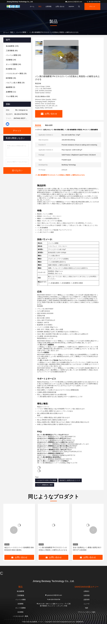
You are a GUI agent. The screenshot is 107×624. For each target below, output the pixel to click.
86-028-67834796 (93, 1)
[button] (14, 530)
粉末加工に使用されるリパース (70, 480)
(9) (10, 87)
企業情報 (48, 6)
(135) (12, 46)
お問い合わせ (60, 6)
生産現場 (86, 595)
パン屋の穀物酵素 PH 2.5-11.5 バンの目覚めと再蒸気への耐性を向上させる (53, 549)
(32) (11, 69)
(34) (11, 60)
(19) (16, 73)
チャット (92, 6)
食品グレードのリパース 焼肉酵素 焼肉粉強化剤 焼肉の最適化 (19, 549)
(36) (11, 78)
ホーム (32, 6)
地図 (86, 608)
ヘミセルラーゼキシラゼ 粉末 (46, 480)
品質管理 (86, 599)
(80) (12, 50)
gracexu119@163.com (74, 1)
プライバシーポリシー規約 (86, 612)
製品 (39, 6)
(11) (11, 92)
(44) (12, 96)
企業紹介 (86, 591)
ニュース (86, 604)
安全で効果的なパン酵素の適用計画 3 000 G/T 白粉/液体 (87, 549)
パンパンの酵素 (21, 32)
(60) (13, 55)
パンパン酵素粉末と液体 (45, 485)
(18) (15, 83)
